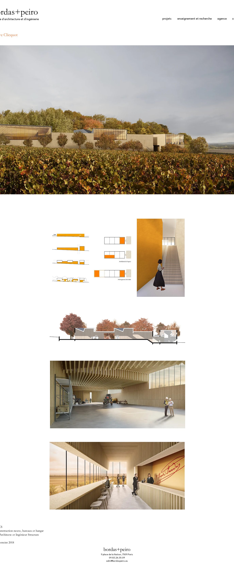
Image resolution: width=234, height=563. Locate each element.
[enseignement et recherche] (194, 18)
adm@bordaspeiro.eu (117, 561)
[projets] (167, 18)
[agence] (222, 18)
